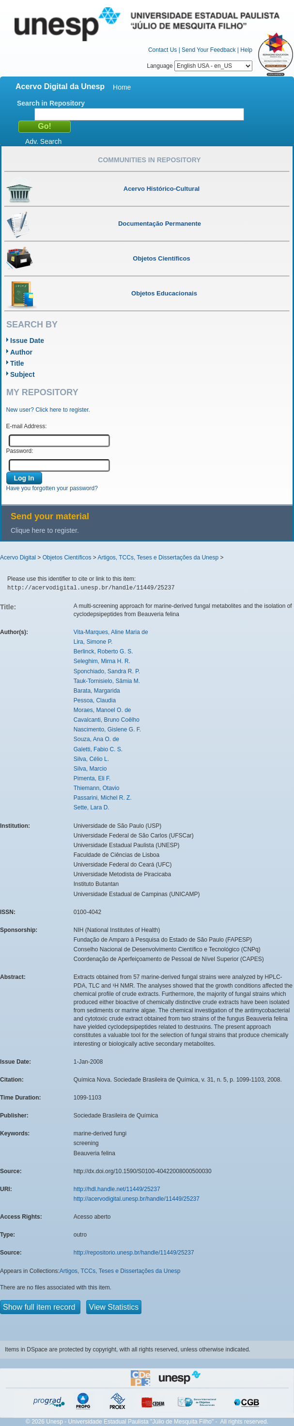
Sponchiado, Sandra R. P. (107, 671)
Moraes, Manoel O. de (102, 710)
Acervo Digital (18, 557)
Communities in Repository (149, 160)
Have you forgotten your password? (52, 488)
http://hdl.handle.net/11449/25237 (117, 1189)
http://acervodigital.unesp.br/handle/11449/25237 (137, 1198)
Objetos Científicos (67, 557)
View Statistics (114, 1307)
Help (246, 49)
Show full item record (40, 1307)
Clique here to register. (45, 530)
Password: (19, 451)
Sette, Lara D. (91, 807)
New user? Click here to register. (48, 409)
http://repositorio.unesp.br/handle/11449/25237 (134, 1252)
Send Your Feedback (208, 49)
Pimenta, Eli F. (92, 778)
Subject (22, 374)
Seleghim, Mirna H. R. (102, 661)
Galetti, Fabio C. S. (98, 749)
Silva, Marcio (90, 768)
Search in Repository (51, 103)
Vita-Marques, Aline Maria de (111, 632)
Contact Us (162, 49)
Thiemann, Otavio (97, 788)
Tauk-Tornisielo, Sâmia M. (107, 681)
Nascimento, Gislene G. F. (107, 729)
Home (122, 87)
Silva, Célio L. (91, 759)
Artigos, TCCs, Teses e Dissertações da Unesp (157, 557)
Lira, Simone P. (93, 641)
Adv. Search (43, 141)
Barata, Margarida (97, 690)
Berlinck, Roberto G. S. (103, 651)
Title (17, 363)
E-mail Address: (26, 426)
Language (199, 65)
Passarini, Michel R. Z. (103, 797)
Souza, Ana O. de (96, 739)
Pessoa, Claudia (95, 700)
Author (21, 352)
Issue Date (27, 340)
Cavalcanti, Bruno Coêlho (106, 719)
